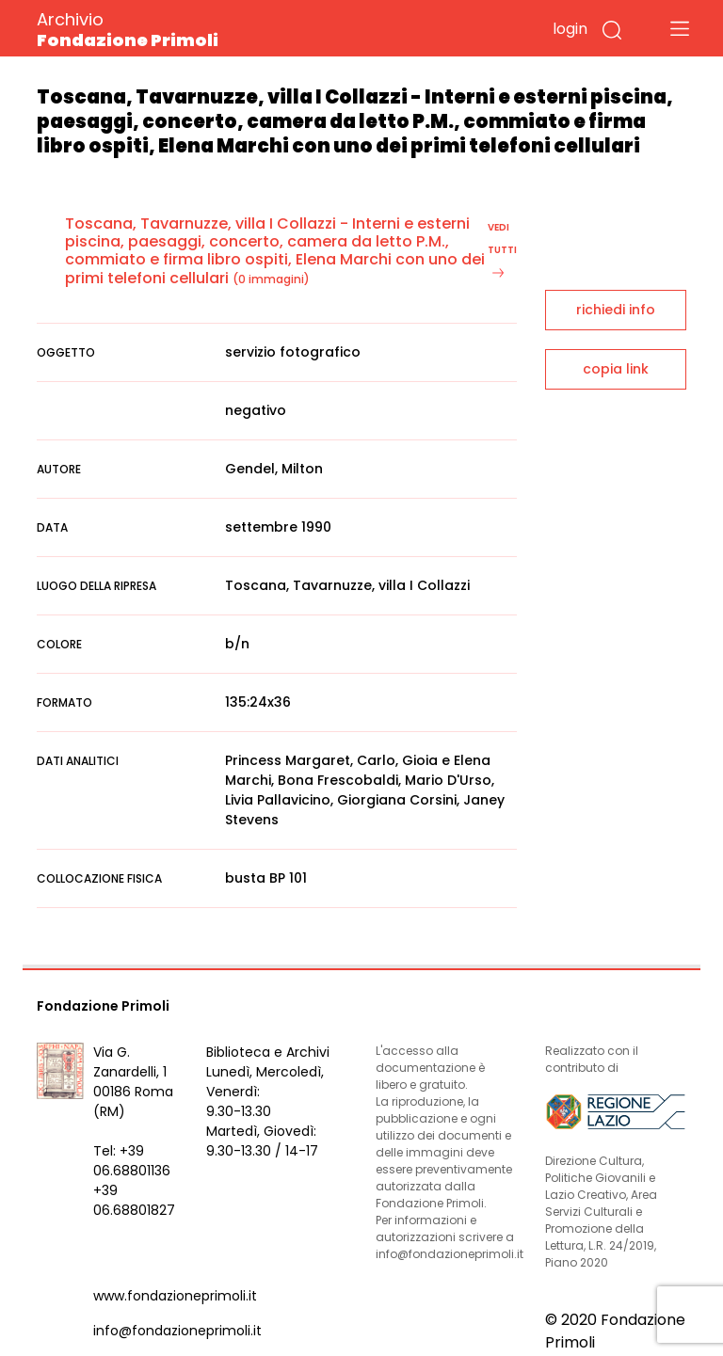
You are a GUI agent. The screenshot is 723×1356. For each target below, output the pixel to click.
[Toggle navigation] (679, 28)
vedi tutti (502, 249)
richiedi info (615, 309)
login (570, 29)
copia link (616, 368)
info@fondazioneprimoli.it (177, 1330)
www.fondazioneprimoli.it (175, 1295)
